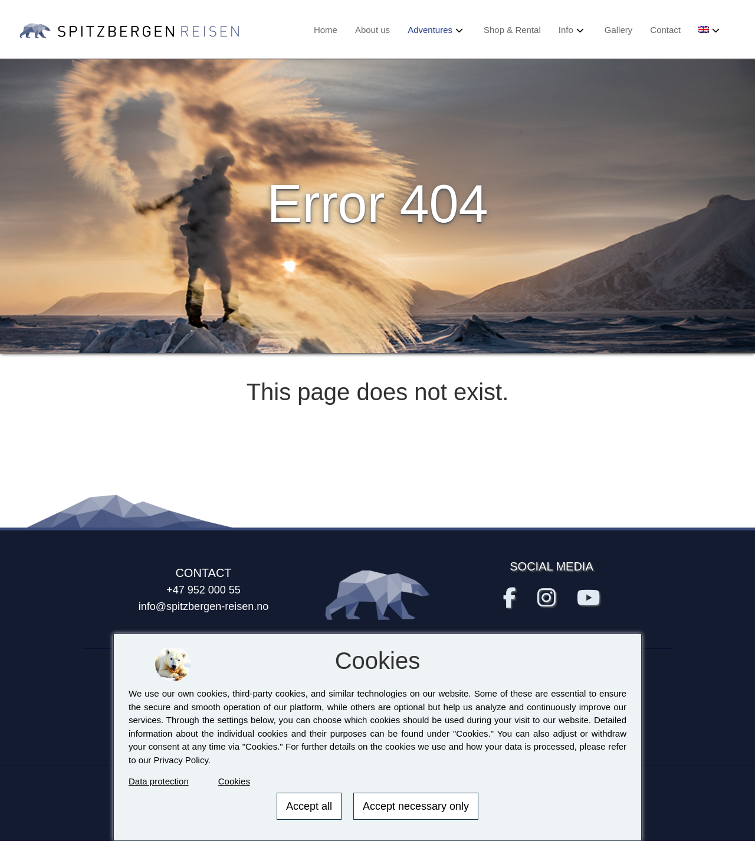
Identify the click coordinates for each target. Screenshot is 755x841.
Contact (665, 30)
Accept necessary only (416, 806)
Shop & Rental (512, 30)
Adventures (430, 30)
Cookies (234, 781)
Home (325, 30)
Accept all (309, 806)
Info (566, 30)
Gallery (619, 30)
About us (372, 30)
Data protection (159, 781)
